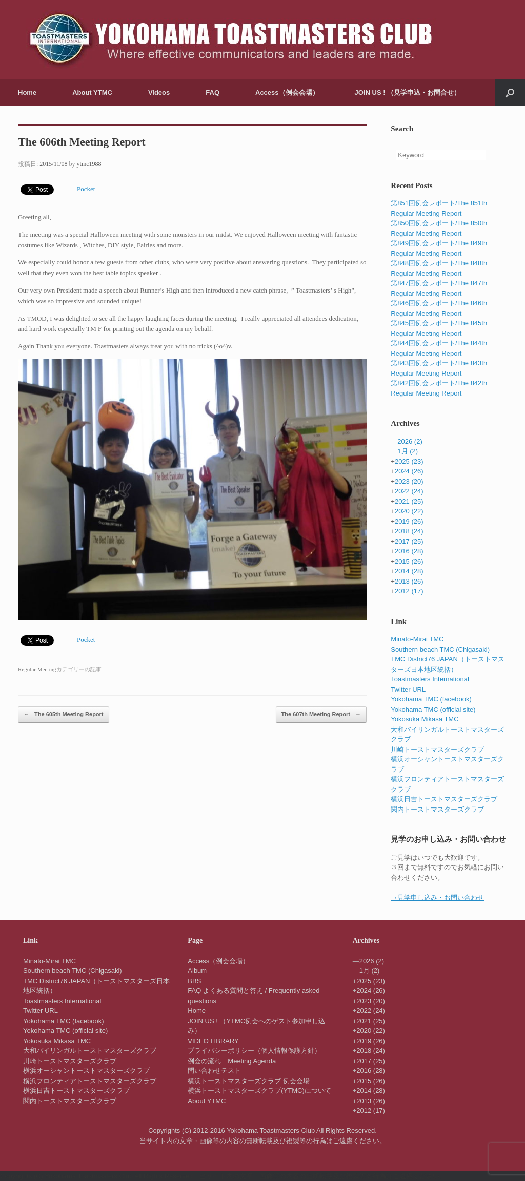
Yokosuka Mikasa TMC (424, 719)
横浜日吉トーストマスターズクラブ (444, 799)
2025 (409, 461)
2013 (409, 581)
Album (197, 971)
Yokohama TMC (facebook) (431, 699)
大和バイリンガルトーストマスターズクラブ (89, 1050)
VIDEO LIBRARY (213, 1041)
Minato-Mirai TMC (417, 639)
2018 (409, 531)
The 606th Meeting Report (82, 141)
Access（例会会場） (287, 92)
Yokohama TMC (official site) (433, 709)
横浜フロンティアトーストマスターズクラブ (89, 1081)
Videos (159, 92)
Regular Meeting (37, 669)
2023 (409, 481)
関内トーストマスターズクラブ (437, 809)
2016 (409, 551)
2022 (409, 491)
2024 (409, 471)
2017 (409, 541)
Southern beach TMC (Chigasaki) (440, 649)
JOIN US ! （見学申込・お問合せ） (408, 92)
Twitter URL (408, 689)
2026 (409, 441)
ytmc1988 (89, 164)
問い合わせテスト (214, 1070)
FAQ (212, 92)
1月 (407, 451)
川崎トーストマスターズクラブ (437, 749)
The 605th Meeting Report (64, 715)
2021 (409, 501)
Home (27, 92)
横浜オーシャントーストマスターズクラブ (86, 1070)
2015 (409, 561)
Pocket (86, 189)
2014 (409, 571)
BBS (194, 981)
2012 (409, 591)
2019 (409, 521)
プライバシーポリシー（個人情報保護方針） (254, 1050)
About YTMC (92, 92)
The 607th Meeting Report (321, 715)
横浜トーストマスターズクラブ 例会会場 (249, 1081)
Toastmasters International (430, 679)
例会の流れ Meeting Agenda (232, 1061)
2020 (409, 511)
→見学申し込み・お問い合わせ (437, 897)
